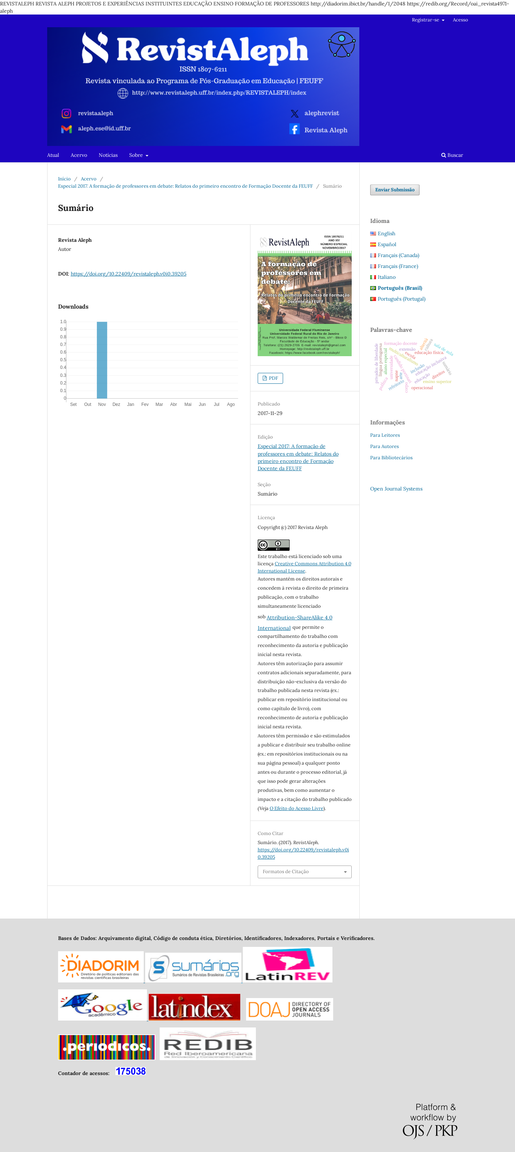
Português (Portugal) (401, 299)
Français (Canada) (398, 255)
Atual (53, 155)
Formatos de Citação (286, 871)
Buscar (452, 155)
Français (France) (398, 266)
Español (387, 244)
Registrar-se (426, 20)
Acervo (79, 155)
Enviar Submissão (394, 190)
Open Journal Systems (396, 488)
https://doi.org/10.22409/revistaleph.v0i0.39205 (129, 273)
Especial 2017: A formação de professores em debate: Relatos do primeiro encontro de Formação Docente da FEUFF (185, 186)
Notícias (108, 155)
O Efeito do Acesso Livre (296, 808)
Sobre (136, 155)
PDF (273, 378)
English (386, 233)
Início (64, 179)
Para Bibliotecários (391, 458)
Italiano (387, 277)
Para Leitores (385, 435)
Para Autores (384, 446)
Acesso (460, 20)
